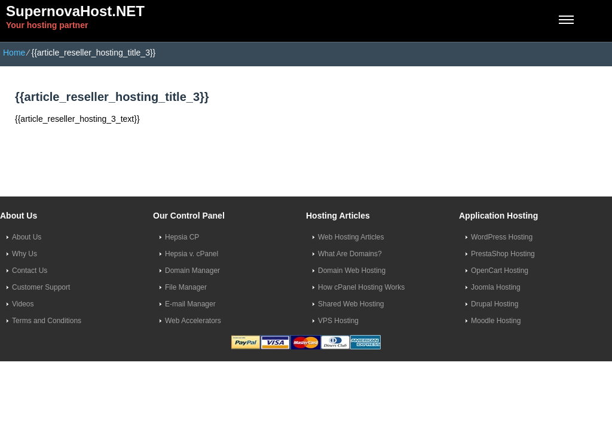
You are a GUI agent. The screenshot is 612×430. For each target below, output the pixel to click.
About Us (26, 237)
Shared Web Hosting (351, 304)
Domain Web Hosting (351, 270)
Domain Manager (192, 270)
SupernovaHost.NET (75, 11)
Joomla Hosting (496, 287)
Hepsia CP (182, 237)
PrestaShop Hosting (503, 254)
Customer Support (41, 287)
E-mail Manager (190, 304)
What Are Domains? (350, 254)
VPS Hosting (338, 321)
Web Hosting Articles (351, 237)
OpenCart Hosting (499, 270)
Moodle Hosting (496, 321)
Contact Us (29, 270)
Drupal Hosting (494, 304)
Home (14, 52)
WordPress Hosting (502, 237)
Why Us (24, 254)
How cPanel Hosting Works (361, 287)
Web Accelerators (193, 321)
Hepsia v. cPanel (191, 254)
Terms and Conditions (46, 321)
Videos (22, 304)
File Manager (186, 287)
